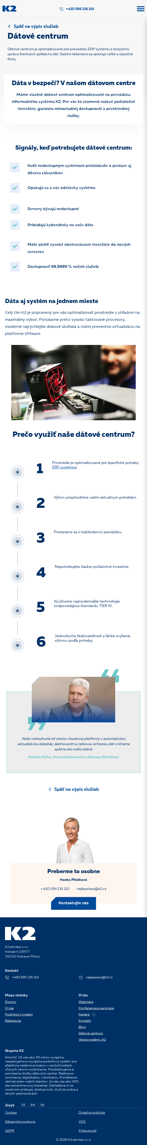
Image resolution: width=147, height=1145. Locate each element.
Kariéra (87, 1014)
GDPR (9, 1130)
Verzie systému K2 (92, 1039)
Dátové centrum (91, 1033)
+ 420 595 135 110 (55, 889)
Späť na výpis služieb (36, 26)
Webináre (86, 1002)
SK (42, 1105)
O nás (9, 1008)
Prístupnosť (87, 1130)
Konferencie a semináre (96, 1008)
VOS (82, 1121)
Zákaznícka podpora (20, 1121)
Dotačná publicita (92, 1112)
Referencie (13, 1020)
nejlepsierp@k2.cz (91, 889)
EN (33, 1105)
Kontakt (85, 1020)
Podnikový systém (19, 1014)
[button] (140, 11)
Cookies (11, 1112)
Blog (82, 1027)
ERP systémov (64, 467)
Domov (10, 1002)
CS (23, 1105)
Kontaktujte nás (74, 903)
